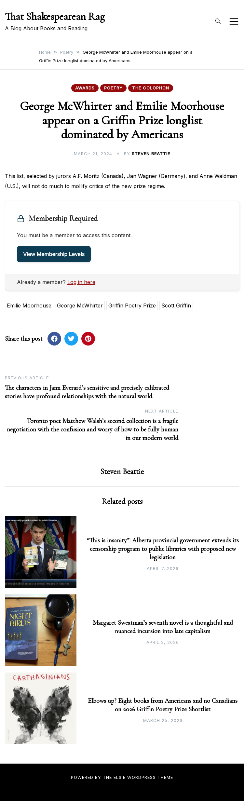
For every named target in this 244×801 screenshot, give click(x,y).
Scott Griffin (176, 305)
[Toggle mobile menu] (234, 21)
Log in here (81, 282)
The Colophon (150, 87)
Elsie (120, 777)
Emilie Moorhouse (29, 305)
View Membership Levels (54, 254)
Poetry (113, 87)
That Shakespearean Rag (55, 16)
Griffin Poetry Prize (132, 305)
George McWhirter (80, 305)
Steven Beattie (151, 153)
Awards (85, 87)
